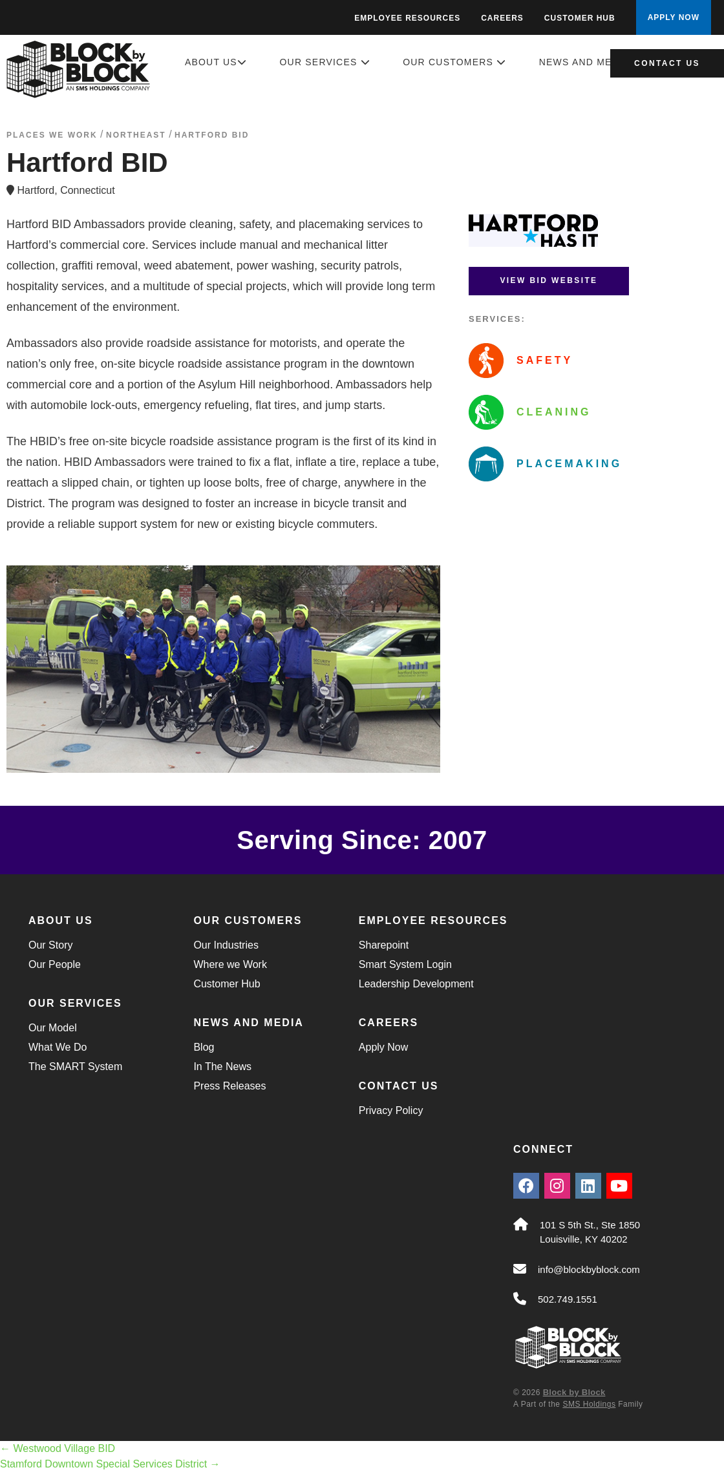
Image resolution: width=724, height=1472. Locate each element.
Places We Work (52, 135)
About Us (216, 62)
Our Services (325, 62)
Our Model (52, 1027)
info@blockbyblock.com (589, 1269)
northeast (136, 135)
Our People (54, 964)
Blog (203, 1047)
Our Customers (454, 62)
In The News (222, 1066)
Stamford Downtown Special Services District (110, 1463)
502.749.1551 (567, 1299)
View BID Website (548, 280)
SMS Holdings (588, 1404)
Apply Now (383, 1047)
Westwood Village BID (57, 1448)
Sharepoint (384, 945)
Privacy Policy (391, 1110)
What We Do (57, 1047)
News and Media (590, 62)
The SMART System (75, 1066)
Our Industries (225, 945)
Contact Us (667, 63)
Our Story (50, 945)
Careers (502, 18)
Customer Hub (579, 18)
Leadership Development (416, 983)
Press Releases (229, 1085)
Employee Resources (407, 18)
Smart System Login (405, 964)
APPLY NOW (673, 17)
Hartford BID (212, 135)
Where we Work (230, 964)
